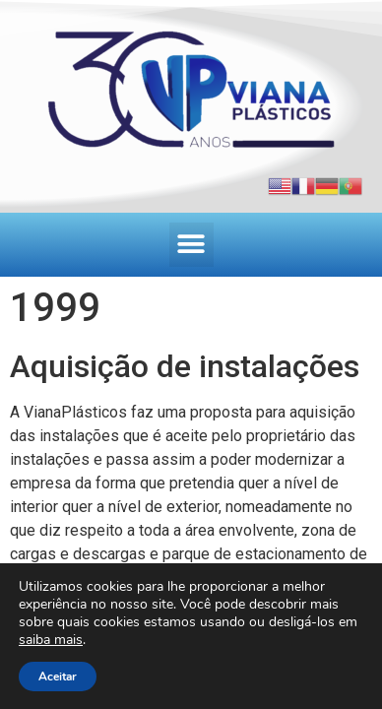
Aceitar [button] (57, 676)
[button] (191, 245)
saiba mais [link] (51, 639)
